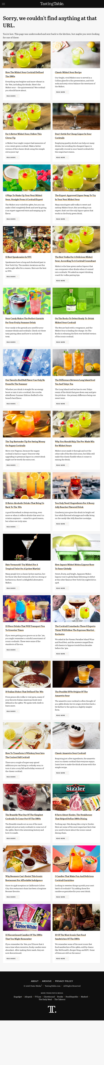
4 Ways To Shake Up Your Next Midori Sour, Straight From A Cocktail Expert (25, 199)
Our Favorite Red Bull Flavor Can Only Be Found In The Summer (23, 395)
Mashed (84, 1041)
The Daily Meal (45, 1044)
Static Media (35, 1030)
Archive (47, 1025)
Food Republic (72, 1041)
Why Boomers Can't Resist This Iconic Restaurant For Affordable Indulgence (25, 916)
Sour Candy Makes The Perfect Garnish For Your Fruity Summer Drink (25, 330)
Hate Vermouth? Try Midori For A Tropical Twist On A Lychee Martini (26, 589)
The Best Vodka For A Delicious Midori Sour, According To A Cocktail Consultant (75, 264)
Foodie (60, 1041)
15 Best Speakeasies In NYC (23, 260)
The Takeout (59, 1044)
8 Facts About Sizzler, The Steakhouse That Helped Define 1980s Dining (72, 851)
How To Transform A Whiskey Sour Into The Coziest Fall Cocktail (25, 785)
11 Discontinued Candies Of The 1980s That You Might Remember (23, 979)
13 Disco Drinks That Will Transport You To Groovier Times (23, 655)
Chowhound (49, 1041)
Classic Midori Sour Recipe (72, 72)
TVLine (38, 1041)
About (34, 1025)
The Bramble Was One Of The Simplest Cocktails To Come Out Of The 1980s (24, 851)
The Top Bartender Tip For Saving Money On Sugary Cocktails (22, 461)
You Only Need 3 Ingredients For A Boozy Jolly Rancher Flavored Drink (73, 526)
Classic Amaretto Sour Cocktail (75, 781)
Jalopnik (28, 1041)
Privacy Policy (64, 1025)
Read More (11, 96)
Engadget (18, 1041)
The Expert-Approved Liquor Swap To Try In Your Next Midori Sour (74, 199)
